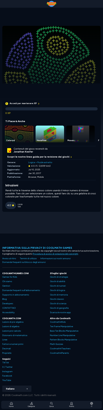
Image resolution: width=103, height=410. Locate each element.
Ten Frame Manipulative (61, 326)
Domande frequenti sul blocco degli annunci (24, 262)
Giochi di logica (57, 290)
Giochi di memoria (59, 294)
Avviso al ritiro (9, 258)
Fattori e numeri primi (12, 344)
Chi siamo (7, 281)
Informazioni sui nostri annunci (55, 258)
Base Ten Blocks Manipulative (64, 331)
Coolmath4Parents (59, 353)
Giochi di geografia (59, 308)
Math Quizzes (56, 344)
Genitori (6, 286)
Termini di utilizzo (28, 258)
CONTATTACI (9, 308)
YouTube (6, 380)
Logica (31, 162)
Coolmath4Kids (58, 322)
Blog (4, 299)
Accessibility (8, 312)
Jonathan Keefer (23, 151)
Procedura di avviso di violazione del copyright (55, 254)
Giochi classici (57, 299)
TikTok (5, 362)
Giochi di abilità (57, 281)
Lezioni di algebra (10, 326)
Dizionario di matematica (14, 335)
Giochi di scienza (58, 303)
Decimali (6, 348)
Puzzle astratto (44, 162)
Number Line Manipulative (62, 335)
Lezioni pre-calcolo (11, 331)
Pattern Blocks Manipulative (63, 339)
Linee (4, 339)
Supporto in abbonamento (15, 294)
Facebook (7, 375)
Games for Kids (9, 277)
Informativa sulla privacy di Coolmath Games (37, 247)
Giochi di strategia (59, 277)
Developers (7, 303)
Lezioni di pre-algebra (12, 322)
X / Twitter (7, 367)
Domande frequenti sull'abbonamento (21, 290)
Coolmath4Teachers (60, 348)
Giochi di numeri (58, 286)
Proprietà (6, 353)
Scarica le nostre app (60, 312)
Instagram (7, 371)
